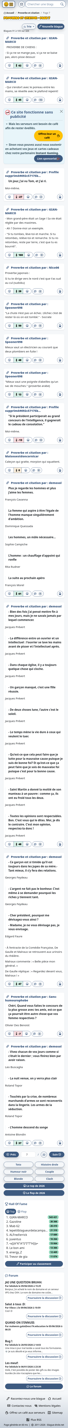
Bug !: (9, 1341)
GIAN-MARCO (18, 1217)
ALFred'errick (18, 1235)
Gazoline (15, 1222)
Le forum (34, 1386)
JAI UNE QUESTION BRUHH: (23, 1282)
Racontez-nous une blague (26, 1398)
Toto (18, 1164)
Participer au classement (34, 1264)
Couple (49, 1171)
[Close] (61, 111)
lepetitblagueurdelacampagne (29, 1230)
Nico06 (54, 268)
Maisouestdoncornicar (22, 456)
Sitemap (55, 1412)
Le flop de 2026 (34, 1193)
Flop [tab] (22, 1211)
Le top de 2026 (34, 1186)
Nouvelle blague (51, 26)
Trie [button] (28, 26)
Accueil (9, 12)
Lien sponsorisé (48, 158)
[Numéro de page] (28, 1154)
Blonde (18, 1178)
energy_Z (15, 1252)
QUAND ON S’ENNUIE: (20, 1322)
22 (43, 1154)
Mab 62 (14, 1226)
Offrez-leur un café (49, 135)
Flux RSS (33, 1419)
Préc (11, 1154)
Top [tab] (11, 1211)
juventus (15, 1239)
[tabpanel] (34, 1237)
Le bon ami (16, 1248)
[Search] (42, 4)
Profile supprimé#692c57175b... (32, 174)
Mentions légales (47, 1405)
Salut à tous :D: (15, 1304)
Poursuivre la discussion (44, 1298)
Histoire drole (49, 1164)
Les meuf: (11, 1363)
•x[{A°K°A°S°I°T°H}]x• (23, 1243)
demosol (55, 483)
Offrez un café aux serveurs (25, 1412)
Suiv (57, 1154)
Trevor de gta (18, 1257)
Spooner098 (13, 308)
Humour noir (18, 1171)
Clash (49, 1178)
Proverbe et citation (26, 38)
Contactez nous (19, 1405)
